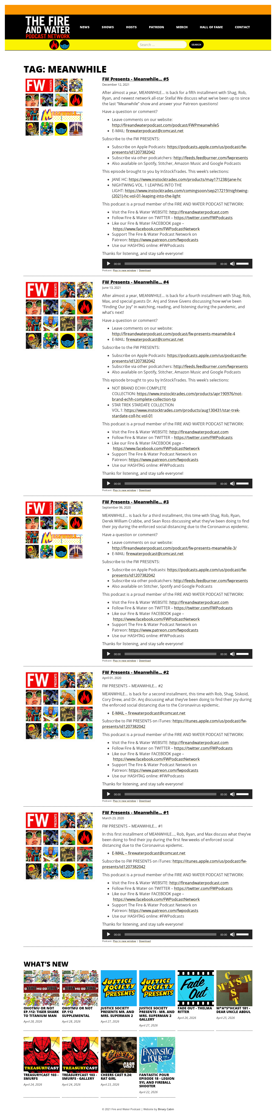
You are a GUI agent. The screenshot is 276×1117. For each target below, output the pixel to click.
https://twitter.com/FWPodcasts (203, 217)
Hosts (131, 27)
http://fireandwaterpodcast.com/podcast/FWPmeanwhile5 (165, 125)
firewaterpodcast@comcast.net (155, 130)
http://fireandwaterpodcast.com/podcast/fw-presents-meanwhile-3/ (174, 548)
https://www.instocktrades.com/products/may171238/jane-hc (185, 179)
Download (145, 270)
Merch (182, 27)
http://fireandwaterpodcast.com (199, 212)
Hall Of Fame (211, 27)
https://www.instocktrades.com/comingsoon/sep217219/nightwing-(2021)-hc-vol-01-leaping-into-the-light (180, 193)
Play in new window (124, 270)
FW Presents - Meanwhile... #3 (135, 502)
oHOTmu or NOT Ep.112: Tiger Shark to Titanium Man (41, 1012)
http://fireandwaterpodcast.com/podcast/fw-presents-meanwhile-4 (173, 333)
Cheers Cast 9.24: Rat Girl (116, 1076)
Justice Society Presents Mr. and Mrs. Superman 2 (117, 1012)
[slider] (171, 263)
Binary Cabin (166, 1109)
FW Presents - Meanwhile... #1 (135, 812)
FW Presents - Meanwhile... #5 (135, 79)
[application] (177, 264)
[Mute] (232, 263)
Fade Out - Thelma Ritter (195, 1010)
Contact (242, 27)
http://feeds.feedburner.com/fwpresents (211, 157)
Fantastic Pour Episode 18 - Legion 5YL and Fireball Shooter (157, 1080)
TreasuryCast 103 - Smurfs (41, 1076)
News (85, 27)
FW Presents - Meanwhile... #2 (135, 672)
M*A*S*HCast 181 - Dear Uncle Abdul (233, 1010)
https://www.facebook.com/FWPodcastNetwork (156, 229)
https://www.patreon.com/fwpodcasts (163, 239)
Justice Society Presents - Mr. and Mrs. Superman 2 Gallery (157, 1014)
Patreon (156, 27)
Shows (108, 27)
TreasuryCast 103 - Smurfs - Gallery (79, 1076)
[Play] (108, 263)
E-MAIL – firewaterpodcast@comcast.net (148, 713)
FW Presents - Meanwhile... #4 (135, 282)
